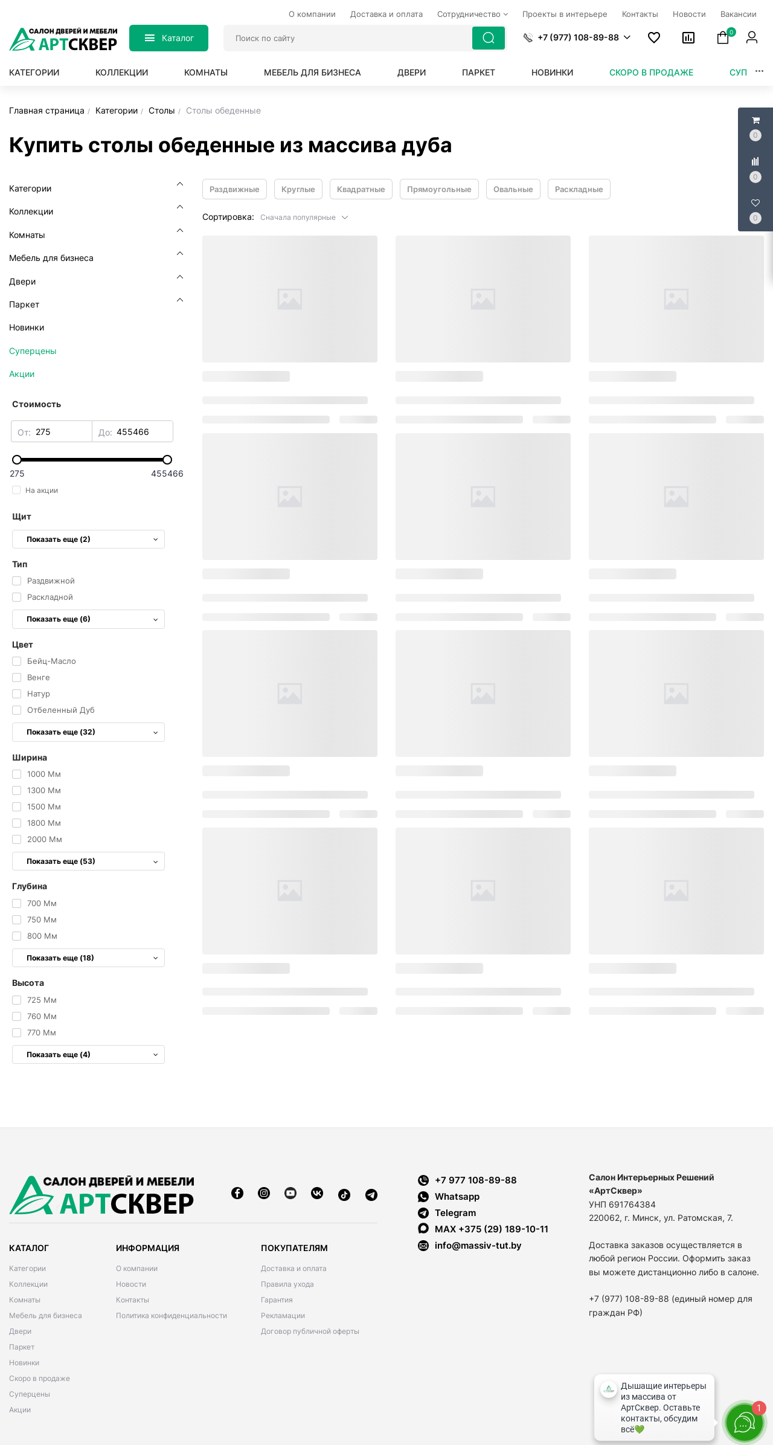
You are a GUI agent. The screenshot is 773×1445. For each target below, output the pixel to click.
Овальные (513, 189)
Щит (21, 516)
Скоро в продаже (651, 72)
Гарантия (277, 1299)
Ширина (29, 757)
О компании (137, 1268)
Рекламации (283, 1315)
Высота (28, 982)
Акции (20, 1409)
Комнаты (206, 72)
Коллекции (121, 72)
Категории (34, 72)
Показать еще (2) (92, 539)
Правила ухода (287, 1284)
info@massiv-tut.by (478, 1245)
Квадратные (361, 189)
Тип (19, 564)
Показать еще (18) (92, 957)
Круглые (298, 189)
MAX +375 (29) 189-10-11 (483, 1229)
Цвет (22, 644)
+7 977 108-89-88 (467, 1180)
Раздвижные (235, 189)
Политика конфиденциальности (171, 1315)
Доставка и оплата (294, 1268)
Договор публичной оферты (310, 1331)
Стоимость (36, 404)
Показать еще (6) (92, 618)
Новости (131, 1284)
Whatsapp (449, 1196)
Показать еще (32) (92, 731)
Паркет (478, 72)
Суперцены (29, 1393)
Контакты (132, 1299)
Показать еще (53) (92, 861)
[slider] (92, 459)
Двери (411, 72)
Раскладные (579, 189)
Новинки (552, 72)
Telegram (447, 1212)
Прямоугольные (439, 189)
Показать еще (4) (92, 1054)
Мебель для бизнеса (312, 72)
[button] (576, 37)
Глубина (29, 886)
